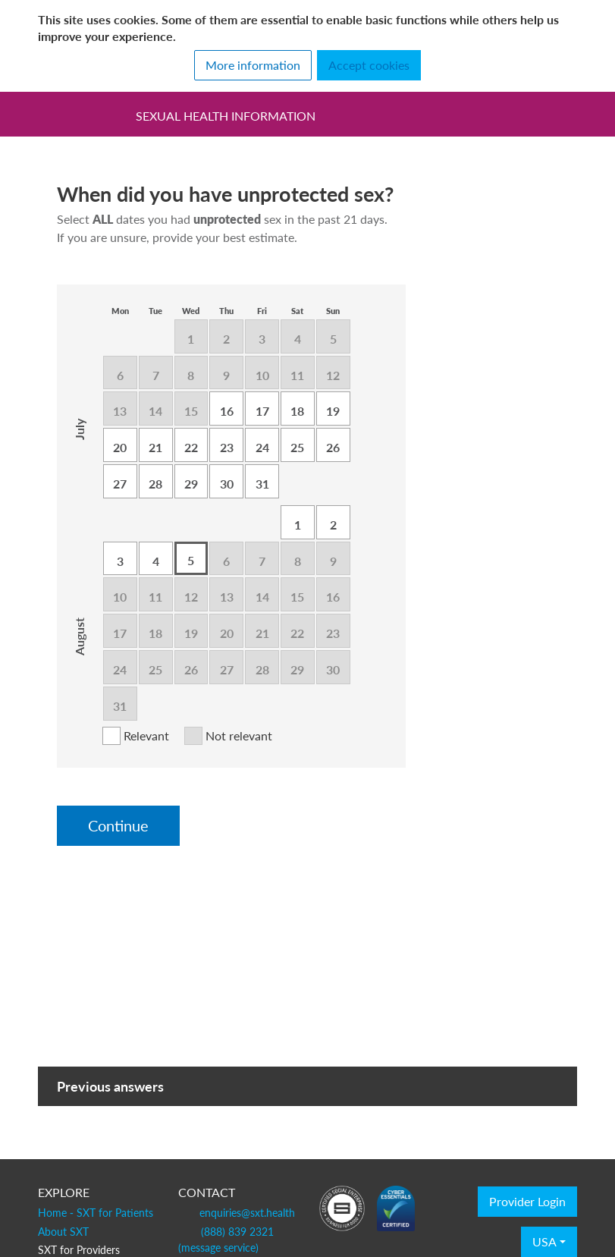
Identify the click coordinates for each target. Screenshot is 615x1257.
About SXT (63, 1231)
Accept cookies (368, 65)
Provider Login (527, 1201)
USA (544, 1241)
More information (253, 65)
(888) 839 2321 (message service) (225, 1239)
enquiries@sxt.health (247, 1212)
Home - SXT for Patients (95, 1212)
